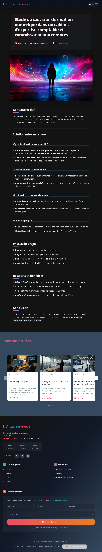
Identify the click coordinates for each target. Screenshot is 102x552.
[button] (49, 405)
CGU (57, 546)
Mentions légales (45, 546)
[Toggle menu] (93, 4)
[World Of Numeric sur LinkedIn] (28, 456)
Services (7, 474)
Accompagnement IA (62, 470)
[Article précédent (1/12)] (6, 378)
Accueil (7, 470)
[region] (51, 378)
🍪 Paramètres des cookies (74, 546)
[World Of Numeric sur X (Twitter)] (17, 456)
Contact (7, 481)
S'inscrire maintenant (51, 522)
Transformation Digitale (63, 477)
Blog (6, 477)
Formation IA (59, 474)
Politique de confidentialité (61, 528)
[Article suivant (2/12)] (96, 378)
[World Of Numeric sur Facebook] (22, 456)
